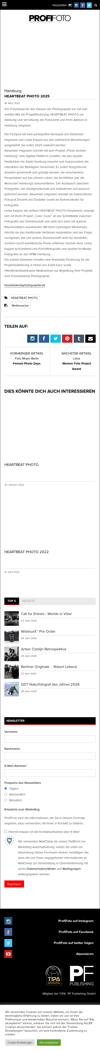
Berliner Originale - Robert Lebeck (49, 666)
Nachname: (12, 748)
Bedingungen (72, 869)
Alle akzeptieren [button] (48, 1042)
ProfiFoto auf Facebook (76, 931)
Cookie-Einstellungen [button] (20, 1042)
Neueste (28, 601)
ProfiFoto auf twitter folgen (74, 942)
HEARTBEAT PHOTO (24, 298)
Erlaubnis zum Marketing (22, 809)
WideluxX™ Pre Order (38, 631)
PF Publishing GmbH (82, 979)
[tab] (11, 601)
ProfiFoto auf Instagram (76, 920)
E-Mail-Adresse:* (15, 766)
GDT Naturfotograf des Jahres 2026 (50, 684)
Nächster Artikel (77, 353)
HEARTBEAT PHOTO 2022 (26, 551)
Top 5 (11, 601)
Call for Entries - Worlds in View (46, 613)
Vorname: (11, 731)
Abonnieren (85, 953)
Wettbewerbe (20, 305)
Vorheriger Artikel (27, 353)
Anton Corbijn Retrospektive (43, 649)
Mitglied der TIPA (54, 979)
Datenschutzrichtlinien (41, 869)
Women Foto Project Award (77, 363)
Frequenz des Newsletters (22, 783)
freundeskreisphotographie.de (24, 285)
